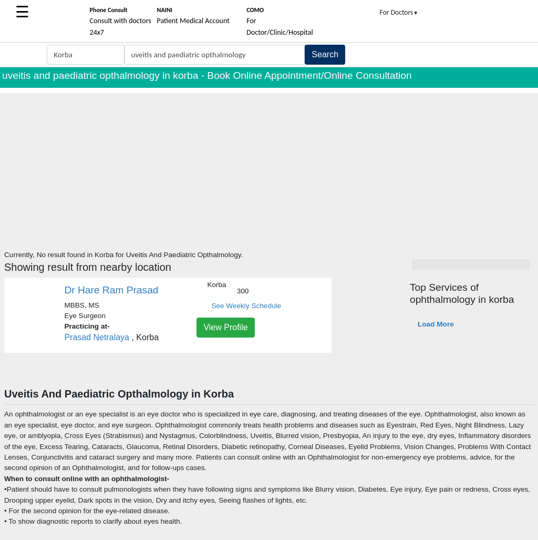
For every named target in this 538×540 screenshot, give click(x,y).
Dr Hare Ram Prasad (111, 290)
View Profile (225, 327)
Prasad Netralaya (97, 337)
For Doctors (399, 12)
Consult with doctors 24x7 (120, 21)
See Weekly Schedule (246, 306)
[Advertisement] (269, 166)
